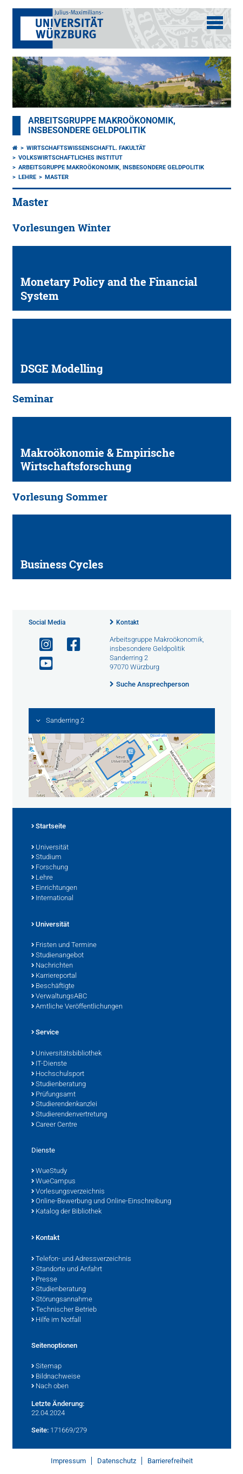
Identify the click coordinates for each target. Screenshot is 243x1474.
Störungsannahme (61, 1300)
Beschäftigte (53, 986)
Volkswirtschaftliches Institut (70, 157)
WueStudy (49, 1171)
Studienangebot (57, 956)
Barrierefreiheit (170, 1461)
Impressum (68, 1461)
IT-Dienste (49, 1064)
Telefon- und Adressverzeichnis (81, 1259)
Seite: (40, 1430)
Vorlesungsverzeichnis (68, 1192)
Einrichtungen (54, 888)
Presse (44, 1280)
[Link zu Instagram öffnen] (42, 644)
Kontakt (127, 622)
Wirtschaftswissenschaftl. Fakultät (86, 148)
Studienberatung (58, 1084)
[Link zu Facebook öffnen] (69, 644)
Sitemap (46, 1367)
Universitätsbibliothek (66, 1054)
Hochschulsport (57, 1074)
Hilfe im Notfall (56, 1320)
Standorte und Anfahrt (66, 1269)
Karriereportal (54, 976)
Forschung (49, 868)
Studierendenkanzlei (64, 1104)
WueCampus (53, 1182)
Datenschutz (116, 1461)
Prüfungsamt (53, 1095)
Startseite (48, 827)
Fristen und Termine (64, 945)
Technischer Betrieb (64, 1310)
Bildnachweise (55, 1377)
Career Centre (54, 1125)
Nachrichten (52, 966)
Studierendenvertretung (69, 1115)
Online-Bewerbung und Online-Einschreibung (101, 1201)
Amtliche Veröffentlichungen (77, 1007)
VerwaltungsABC (59, 997)
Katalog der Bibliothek (66, 1212)
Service (45, 1033)
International (52, 898)
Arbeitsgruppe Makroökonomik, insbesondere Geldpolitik (102, 125)
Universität (50, 848)
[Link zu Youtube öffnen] (42, 663)
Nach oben (50, 1386)
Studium (46, 857)
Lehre (27, 177)
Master (57, 177)
